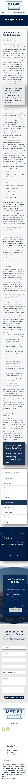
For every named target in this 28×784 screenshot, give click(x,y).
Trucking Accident (9, 517)
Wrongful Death (8, 522)
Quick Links (7, 760)
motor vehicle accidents (12, 83)
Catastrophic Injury (9, 488)
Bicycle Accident (8, 478)
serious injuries (15, 47)
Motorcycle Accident (10, 502)
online (14, 88)
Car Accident (7, 483)
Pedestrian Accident (9, 507)
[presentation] (10, 555)
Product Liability (8, 512)
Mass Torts (7, 497)
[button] (2, 12)
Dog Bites (7, 493)
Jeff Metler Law (17, 93)
